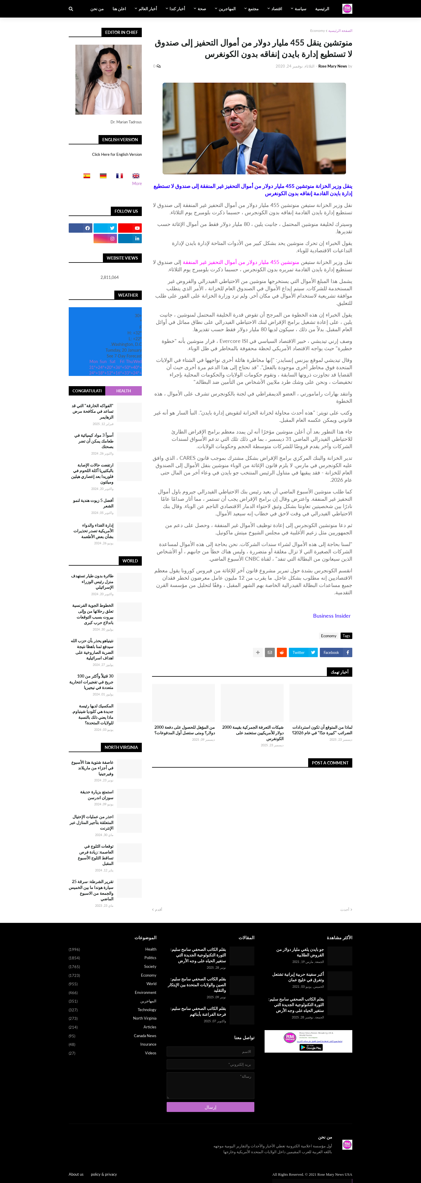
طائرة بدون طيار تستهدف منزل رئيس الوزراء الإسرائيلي (92, 581)
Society (112, 967)
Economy (317, 30)
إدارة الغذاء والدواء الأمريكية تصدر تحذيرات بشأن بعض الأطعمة (93, 531)
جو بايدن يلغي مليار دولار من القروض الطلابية (300, 952)
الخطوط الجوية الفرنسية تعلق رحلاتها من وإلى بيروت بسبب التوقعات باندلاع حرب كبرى (92, 614)
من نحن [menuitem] (97, 8)
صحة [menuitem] (202, 8)
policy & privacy (104, 1174)
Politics (112, 958)
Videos (112, 1053)
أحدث (344, 909)
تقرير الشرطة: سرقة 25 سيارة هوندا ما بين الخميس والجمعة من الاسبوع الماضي (91, 890)
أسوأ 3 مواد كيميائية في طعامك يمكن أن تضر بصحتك (93, 441)
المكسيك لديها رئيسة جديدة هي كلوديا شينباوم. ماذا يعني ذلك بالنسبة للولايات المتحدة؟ (92, 714)
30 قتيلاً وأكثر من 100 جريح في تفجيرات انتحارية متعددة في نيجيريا (91, 681)
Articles (112, 1027)
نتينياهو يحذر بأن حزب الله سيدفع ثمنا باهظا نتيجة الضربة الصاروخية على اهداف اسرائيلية (92, 649)
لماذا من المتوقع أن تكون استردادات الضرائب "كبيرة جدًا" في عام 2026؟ (322, 730)
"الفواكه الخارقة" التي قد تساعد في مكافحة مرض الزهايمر (92, 411)
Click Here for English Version (117, 154)
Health (123, 390)
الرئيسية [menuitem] (322, 8)
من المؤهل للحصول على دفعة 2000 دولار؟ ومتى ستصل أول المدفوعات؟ (184, 730)
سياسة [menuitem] (300, 8)
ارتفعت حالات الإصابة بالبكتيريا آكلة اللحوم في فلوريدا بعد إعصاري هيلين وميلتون (92, 473)
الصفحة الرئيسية (340, 30)
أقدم (158, 909)
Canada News (112, 1036)
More (137, 183)
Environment (112, 993)
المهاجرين (112, 1001)
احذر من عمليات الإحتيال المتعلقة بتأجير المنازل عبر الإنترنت (91, 822)
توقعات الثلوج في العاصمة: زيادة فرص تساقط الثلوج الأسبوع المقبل (95, 855)
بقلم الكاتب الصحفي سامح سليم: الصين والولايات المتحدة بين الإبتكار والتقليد (197, 984)
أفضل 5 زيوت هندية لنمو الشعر (93, 503)
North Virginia (112, 1019)
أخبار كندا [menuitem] (177, 8)
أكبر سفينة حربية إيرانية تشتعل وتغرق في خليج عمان (298, 977)
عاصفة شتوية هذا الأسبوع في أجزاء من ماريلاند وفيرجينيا (92, 768)
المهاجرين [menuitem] (227, 8)
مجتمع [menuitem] (253, 8)
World (112, 984)
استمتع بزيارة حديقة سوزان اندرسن (96, 794)
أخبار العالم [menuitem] (148, 8)
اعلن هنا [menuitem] (119, 8)
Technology (112, 1010)
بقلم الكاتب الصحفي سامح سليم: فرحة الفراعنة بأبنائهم (198, 1011)
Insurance (112, 1045)
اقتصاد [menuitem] (276, 8)
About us (76, 1174)
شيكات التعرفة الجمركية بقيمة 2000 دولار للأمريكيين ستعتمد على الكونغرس (253, 733)
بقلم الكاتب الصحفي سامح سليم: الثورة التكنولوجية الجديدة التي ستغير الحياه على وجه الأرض (296, 1005)
